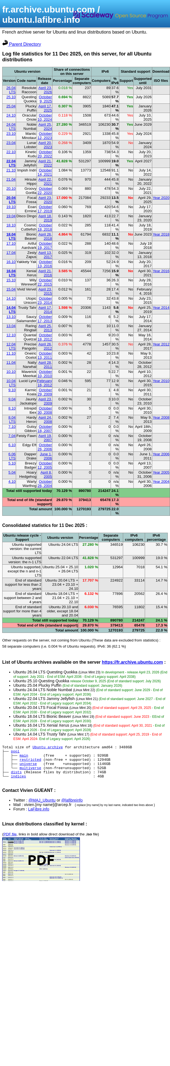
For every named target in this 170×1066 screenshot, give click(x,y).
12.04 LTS (11, 346)
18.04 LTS (11, 236)
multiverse (30, 772)
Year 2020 (161, 198)
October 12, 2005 (45, 465)
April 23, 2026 (45, 90)
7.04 (12, 436)
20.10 (11, 188)
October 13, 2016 (45, 264)
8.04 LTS (12, 419)
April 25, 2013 (45, 328)
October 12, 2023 (45, 136)
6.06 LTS (12, 456)
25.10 (11, 97)
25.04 (11, 106)
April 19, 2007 (45, 438)
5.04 (12, 472)
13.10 (11, 317)
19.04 (11, 216)
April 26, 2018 (45, 236)
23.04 (11, 143)
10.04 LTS (11, 383)
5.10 (12, 463)
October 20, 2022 (45, 154)
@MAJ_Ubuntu (41, 807)
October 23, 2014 (45, 300)
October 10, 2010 (45, 374)
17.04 (11, 253)
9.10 (12, 390)
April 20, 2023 (45, 145)
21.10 (11, 170)
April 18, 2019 (45, 218)
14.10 (11, 298)
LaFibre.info (38, 816)
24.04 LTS (11, 126)
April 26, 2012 (45, 346)
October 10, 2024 (45, 117)
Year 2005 (161, 472)
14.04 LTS (11, 309)
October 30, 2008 (45, 410)
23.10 (11, 134)
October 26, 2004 (45, 483)
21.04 (11, 179)
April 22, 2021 (45, 181)
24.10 (11, 115)
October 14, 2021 (45, 172)
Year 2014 (161, 307)
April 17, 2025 (45, 108)
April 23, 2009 (45, 401)
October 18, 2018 (45, 227)
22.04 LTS (11, 163)
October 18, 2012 (45, 337)
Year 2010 (161, 381)
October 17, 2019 (45, 209)
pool (15, 752)
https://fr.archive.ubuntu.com (132, 662)
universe (28, 767)
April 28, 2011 (45, 364)
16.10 (11, 262)
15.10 (11, 280)
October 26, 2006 (45, 447)
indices (18, 782)
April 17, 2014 (45, 309)
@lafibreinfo (72, 807)
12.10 (11, 335)
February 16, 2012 (44, 383)
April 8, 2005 (46, 474)
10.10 (11, 372)
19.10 (11, 207)
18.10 (11, 225)
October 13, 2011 (45, 355)
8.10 (12, 408)
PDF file (9, 841)
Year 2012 (161, 344)
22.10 (11, 152)
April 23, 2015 (45, 291)
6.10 (12, 445)
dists (16, 777)
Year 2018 (161, 234)
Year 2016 (161, 271)
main (23, 757)
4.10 (12, 481)
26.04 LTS (11, 90)
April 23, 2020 (45, 200)
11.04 (11, 362)
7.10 (12, 427)
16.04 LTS (11, 273)
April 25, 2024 (45, 126)
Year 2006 (161, 454)
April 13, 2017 (45, 255)
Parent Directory (21, 44)
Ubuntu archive (47, 747)
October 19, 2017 (45, 245)
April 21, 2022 (45, 163)
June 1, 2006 (46, 456)
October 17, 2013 (45, 319)
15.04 (11, 289)
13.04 (11, 326)
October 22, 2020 (45, 190)
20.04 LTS (11, 200)
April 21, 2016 (45, 273)
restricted (30, 762)
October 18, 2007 (45, 429)
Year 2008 (161, 417)
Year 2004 (161, 481)
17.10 (11, 243)
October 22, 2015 (45, 282)
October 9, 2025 (45, 99)
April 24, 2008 (45, 419)
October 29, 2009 (45, 392)
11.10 (11, 353)
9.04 (12, 399)
